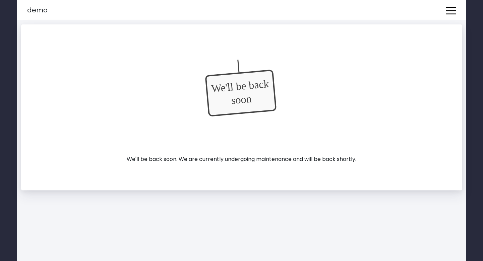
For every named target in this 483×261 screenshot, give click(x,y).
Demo (37, 10)
